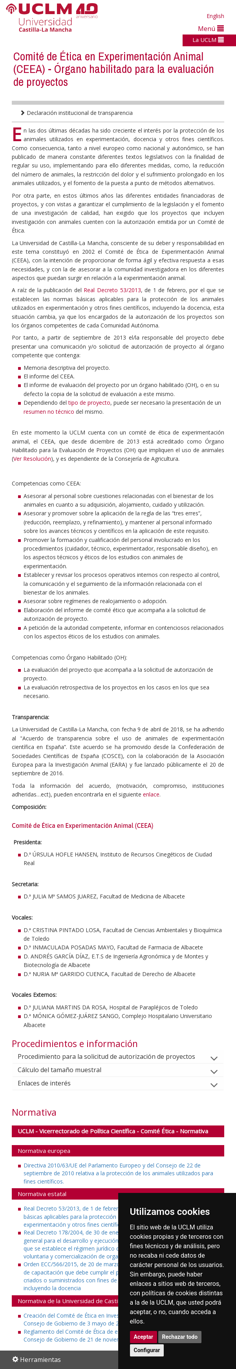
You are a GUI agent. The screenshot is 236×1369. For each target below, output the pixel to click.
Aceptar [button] (144, 1337)
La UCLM (208, 40)
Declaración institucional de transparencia (76, 112)
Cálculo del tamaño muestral (66, 1069)
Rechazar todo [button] (180, 1337)
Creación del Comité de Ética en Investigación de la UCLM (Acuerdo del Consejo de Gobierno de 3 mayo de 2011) (114, 1319)
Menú (211, 28)
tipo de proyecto (89, 402)
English (215, 16)
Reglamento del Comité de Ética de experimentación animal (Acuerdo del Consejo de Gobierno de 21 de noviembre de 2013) (116, 1335)
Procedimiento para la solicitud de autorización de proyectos (113, 1056)
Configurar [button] (147, 1350)
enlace (151, 794)
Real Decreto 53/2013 (112, 290)
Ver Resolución (32, 458)
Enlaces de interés (50, 1083)
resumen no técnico (50, 411)
